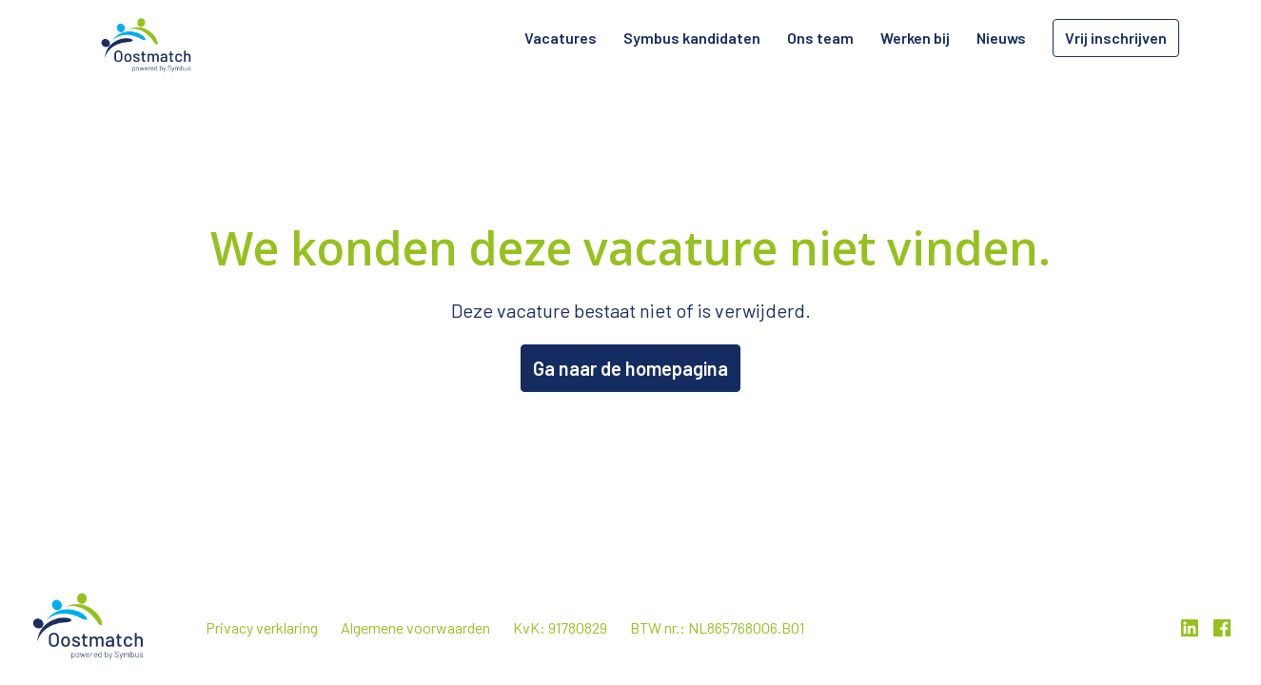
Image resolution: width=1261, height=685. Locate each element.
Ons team (820, 38)
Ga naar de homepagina (630, 368)
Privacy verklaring (262, 627)
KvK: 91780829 (560, 627)
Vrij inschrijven (1116, 38)
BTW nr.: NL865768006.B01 (717, 627)
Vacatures (560, 38)
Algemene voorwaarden (415, 627)
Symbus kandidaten (691, 38)
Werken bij (915, 38)
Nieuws (1001, 38)
